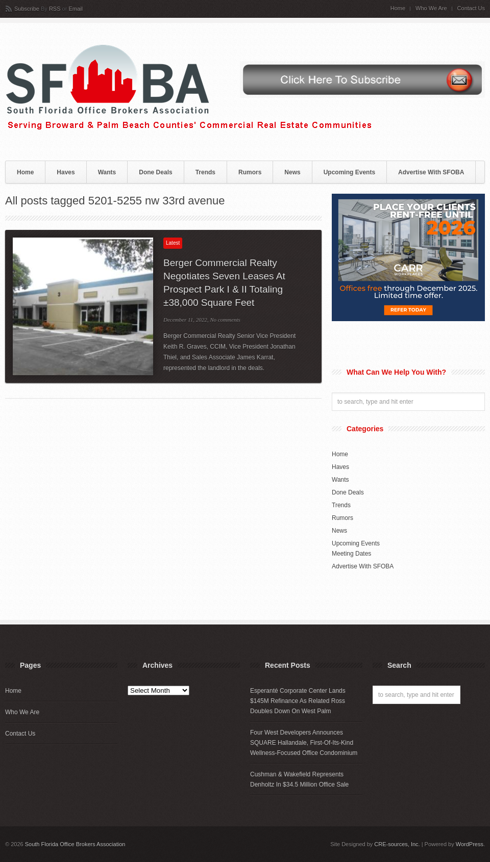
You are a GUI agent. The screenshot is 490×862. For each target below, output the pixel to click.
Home (397, 8)
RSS (55, 9)
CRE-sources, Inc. (397, 844)
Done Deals (155, 172)
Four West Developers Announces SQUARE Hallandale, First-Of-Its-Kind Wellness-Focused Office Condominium (303, 742)
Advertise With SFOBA (431, 172)
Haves (66, 172)
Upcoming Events (349, 172)
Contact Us (471, 8)
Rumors (249, 172)
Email (75, 9)
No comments (225, 320)
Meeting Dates (351, 553)
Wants (107, 172)
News (292, 172)
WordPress (469, 844)
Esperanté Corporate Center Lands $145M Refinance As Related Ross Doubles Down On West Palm (298, 701)
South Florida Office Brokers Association (75, 844)
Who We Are (431, 8)
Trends (205, 172)
